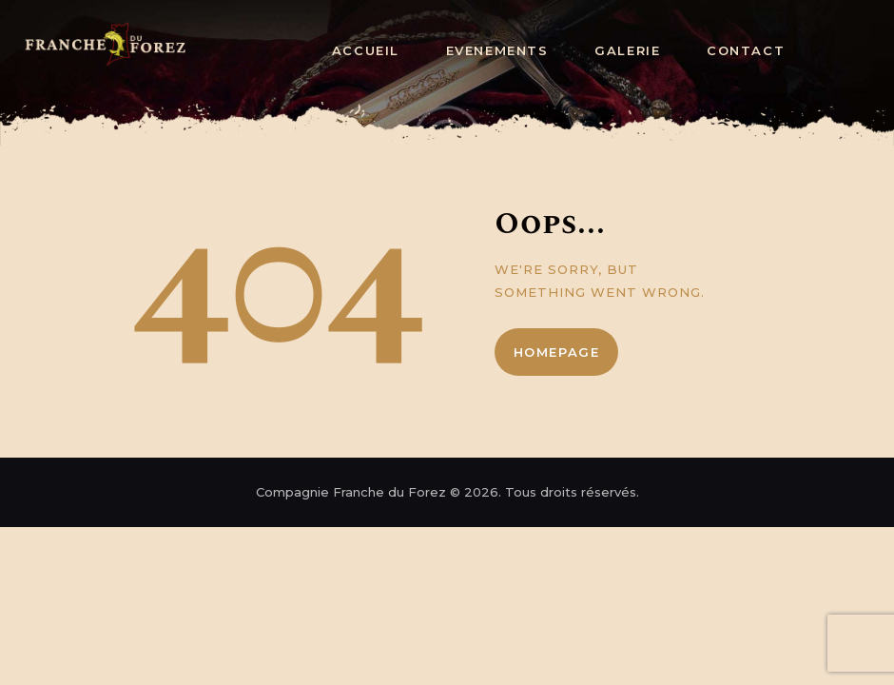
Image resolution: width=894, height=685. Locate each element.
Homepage (557, 352)
